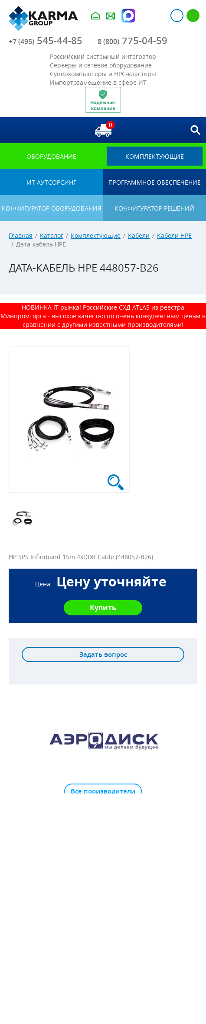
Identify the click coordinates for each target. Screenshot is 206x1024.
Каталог (51, 235)
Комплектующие (96, 235)
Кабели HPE (174, 235)
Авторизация (176, 15)
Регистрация (192, 15)
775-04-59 (132, 40)
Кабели (139, 235)
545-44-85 (45, 40)
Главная (21, 235)
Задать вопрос (103, 654)
